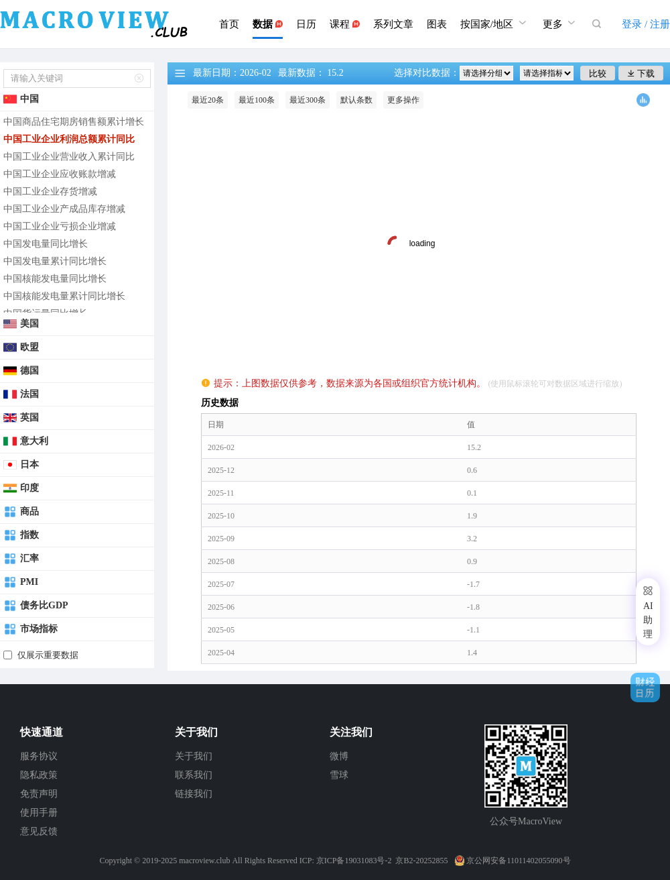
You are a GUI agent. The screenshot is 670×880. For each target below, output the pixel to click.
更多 (561, 22)
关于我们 (193, 756)
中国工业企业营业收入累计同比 (69, 157)
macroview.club (204, 860)
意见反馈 (39, 831)
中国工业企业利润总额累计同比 (69, 139)
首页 (229, 24)
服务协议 (39, 756)
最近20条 (208, 100)
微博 (339, 756)
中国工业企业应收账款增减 (59, 174)
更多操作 (403, 100)
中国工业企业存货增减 (50, 191)
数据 (268, 24)
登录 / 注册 (646, 24)
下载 (641, 73)
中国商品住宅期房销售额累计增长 (73, 122)
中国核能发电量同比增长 (55, 279)
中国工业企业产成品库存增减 (64, 209)
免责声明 (39, 794)
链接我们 (193, 794)
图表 (437, 24)
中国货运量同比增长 (45, 314)
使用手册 (39, 813)
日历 (306, 24)
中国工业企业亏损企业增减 (59, 226)
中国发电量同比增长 (45, 244)
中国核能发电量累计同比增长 (64, 296)
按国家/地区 (494, 22)
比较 (597, 73)
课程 (345, 24)
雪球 (339, 775)
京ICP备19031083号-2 (354, 860)
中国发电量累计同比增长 (55, 261)
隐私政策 (39, 775)
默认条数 (356, 100)
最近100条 (257, 100)
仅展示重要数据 (47, 655)
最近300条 (307, 100)
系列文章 (393, 24)
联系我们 (193, 775)
